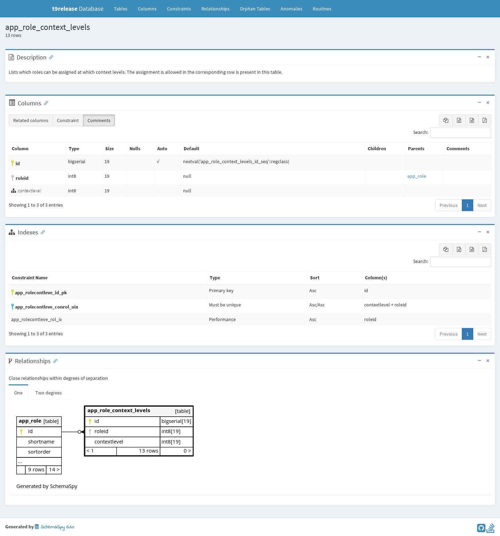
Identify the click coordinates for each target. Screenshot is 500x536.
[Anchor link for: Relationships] (54, 360)
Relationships (215, 9)
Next (482, 205)
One (18, 393)
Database (77, 9)
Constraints (179, 9)
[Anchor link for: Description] (50, 57)
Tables (123, 8)
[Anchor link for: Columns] (44, 102)
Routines (322, 9)
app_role (416, 176)
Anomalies (291, 9)
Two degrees (48, 393)
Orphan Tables (255, 9)
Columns (147, 9)
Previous (449, 205)
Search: (452, 133)
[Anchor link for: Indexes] (41, 232)
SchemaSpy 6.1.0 (54, 527)
